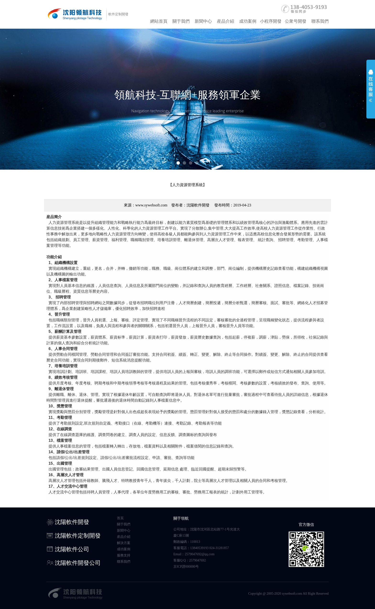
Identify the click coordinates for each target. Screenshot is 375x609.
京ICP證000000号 (186, 566)
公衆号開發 (295, 21)
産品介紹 (225, 21)
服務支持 (123, 555)
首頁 (120, 518)
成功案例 (247, 21)
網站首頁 (158, 21)
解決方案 (123, 543)
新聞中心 (203, 21)
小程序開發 (270, 21)
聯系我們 (320, 21)
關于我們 (181, 21)
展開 (370, 89)
